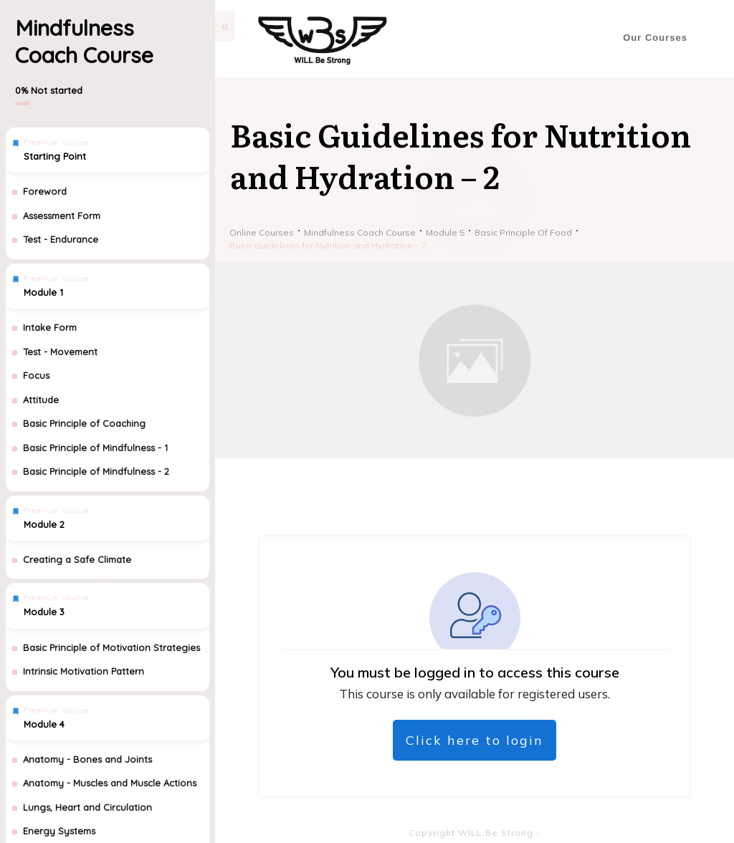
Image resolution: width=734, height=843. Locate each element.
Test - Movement (60, 351)
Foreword (45, 191)
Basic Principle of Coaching (84, 423)
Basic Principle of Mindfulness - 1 (95, 447)
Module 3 (44, 611)
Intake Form (50, 327)
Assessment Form (61, 215)
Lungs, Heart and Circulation (87, 807)
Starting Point (55, 156)
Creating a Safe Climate (77, 559)
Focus (36, 375)
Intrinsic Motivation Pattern (83, 671)
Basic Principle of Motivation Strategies (111, 647)
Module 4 (44, 724)
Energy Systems (59, 831)
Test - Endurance (60, 239)
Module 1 (43, 292)
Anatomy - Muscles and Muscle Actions (109, 783)
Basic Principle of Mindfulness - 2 (96, 471)
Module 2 (44, 524)
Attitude (41, 399)
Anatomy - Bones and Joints (87, 759)
